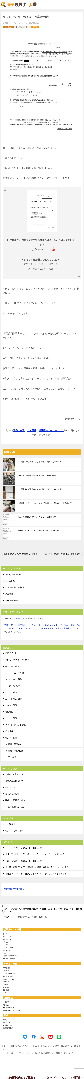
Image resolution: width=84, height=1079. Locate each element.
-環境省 (5, 1020)
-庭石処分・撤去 (8, 976)
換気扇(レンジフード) (52, 625)
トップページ (7, 934)
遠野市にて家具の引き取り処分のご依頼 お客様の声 (39, 531)
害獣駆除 (9, 712)
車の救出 (12, 757)
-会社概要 (6, 1002)
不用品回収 (10, 581)
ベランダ (20, 628)
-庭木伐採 (6, 987)
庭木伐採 (9, 731)
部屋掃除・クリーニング (51, 430)
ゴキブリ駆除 (11, 705)
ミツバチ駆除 (14, 686)
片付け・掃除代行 (13, 574)
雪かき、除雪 (11, 738)
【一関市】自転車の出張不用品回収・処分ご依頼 (37, 476)
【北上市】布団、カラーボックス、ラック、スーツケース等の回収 (34, 854)
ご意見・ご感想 (8, 947)
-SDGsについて (8, 1022)
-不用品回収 (6, 968)
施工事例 (5, 945)
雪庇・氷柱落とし (16, 751)
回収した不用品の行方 (15, 800)
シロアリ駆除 (11, 692)
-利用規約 (6, 1005)
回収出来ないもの (16, 807)
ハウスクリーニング (17, 618)
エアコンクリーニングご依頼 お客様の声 (24, 848)
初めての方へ (7, 936)
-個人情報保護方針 (8, 1007)
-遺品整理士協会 (8, 1028)
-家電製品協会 (7, 1025)
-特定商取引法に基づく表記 (11, 1010)
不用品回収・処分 (22, 27)
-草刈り (5, 993)
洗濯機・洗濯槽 (62, 628)
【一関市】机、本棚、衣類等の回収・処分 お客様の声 (39, 462)
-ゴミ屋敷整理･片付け (10, 973)
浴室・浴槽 (69, 625)
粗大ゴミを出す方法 (14, 830)
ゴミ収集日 (10, 824)
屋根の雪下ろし (15, 744)
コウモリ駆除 (11, 718)
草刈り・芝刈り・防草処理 (17, 660)
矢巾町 (35, 27)
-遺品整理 (6, 970)
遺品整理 (9, 594)
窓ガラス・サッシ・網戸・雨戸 (39, 628)
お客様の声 (8, 27)
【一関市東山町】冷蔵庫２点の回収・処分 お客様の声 (39, 489)
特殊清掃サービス (13, 600)
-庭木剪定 (6, 990)
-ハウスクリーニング (9, 979)
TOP (41, 910)
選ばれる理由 (7, 939)
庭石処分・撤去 (12, 653)
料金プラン (10, 787)
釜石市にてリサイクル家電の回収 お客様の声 (22, 554)
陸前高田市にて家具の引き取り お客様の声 (62, 554)
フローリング (10, 625)
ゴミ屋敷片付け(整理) (14, 587)
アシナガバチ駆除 (16, 673)
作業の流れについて (14, 781)
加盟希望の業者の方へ (14, 889)
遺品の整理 (19, 430)
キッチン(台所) (34, 625)
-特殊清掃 (6, 981)
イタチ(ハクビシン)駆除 (15, 725)
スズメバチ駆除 (15, 679)
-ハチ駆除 (6, 984)
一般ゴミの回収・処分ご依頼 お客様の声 (24, 861)
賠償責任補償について (10, 956)
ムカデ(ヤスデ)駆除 (13, 699)
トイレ (11, 628)
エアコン (22, 625)
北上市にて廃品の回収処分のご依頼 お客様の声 (37, 517)
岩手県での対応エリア (15, 774)
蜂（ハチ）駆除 (12, 666)
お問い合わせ (7, 953)
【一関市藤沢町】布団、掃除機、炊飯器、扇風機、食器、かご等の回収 (36, 867)
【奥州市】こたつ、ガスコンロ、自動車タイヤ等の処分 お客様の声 (45, 503)
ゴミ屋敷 (31, 430)
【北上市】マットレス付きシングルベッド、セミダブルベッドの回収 (35, 874)
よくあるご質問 (12, 794)
